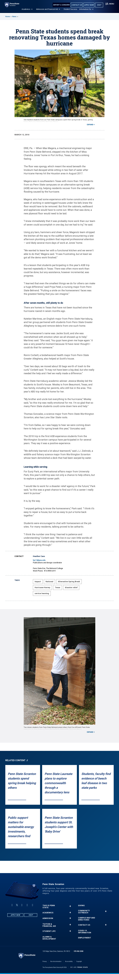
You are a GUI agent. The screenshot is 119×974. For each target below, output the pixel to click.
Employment (84, 938)
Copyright (79, 961)
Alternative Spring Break (69, 581)
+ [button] (70, 906)
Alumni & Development (49, 938)
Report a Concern (61, 5)
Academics (26, 10)
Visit (99, 5)
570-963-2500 (78, 951)
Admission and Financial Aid (47, 10)
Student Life (49, 931)
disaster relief (71, 587)
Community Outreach (84, 912)
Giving (81, 906)
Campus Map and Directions (86, 919)
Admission (48, 918)
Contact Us (76, 5)
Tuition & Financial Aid (49, 925)
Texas (57, 587)
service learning (42, 593)
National (49, 581)
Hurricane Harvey (42, 587)
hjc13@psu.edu (39, 560)
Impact (38, 581)
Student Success (70, 10)
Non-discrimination (55, 961)
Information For (85, 10)
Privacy (45, 961)
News (14, 17)
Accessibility (69, 961)
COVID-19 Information (84, 932)
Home (7, 17)
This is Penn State (49, 907)
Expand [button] (90, 125)
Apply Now (89, 5)
